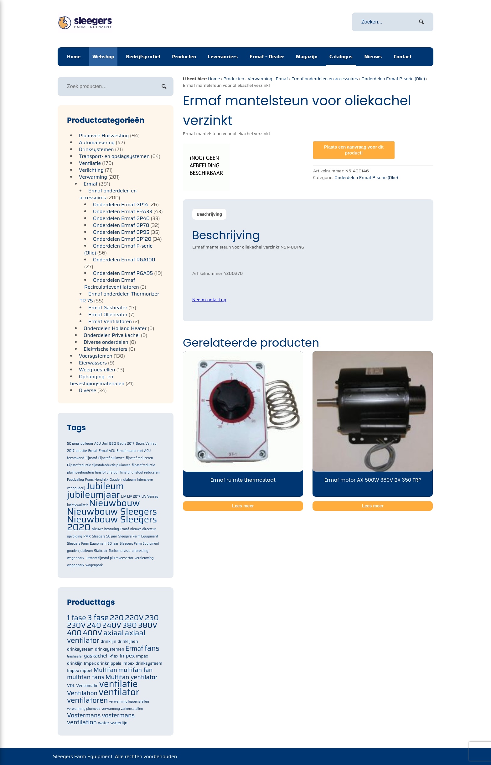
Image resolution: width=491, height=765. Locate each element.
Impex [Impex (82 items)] (127, 656)
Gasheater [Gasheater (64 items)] (75, 656)
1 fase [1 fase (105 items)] (76, 617)
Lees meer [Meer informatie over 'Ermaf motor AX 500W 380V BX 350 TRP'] (373, 505)
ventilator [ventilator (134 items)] (119, 692)
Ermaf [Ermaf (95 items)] (134, 648)
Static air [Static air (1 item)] (100, 550)
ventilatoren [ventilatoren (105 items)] (87, 700)
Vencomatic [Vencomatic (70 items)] (87, 685)
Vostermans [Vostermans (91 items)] (84, 715)
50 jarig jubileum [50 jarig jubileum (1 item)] (80, 443)
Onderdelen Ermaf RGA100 (124, 260)
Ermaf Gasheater (107, 308)
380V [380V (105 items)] (148, 625)
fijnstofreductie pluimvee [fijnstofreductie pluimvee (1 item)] (111, 465)
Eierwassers (93, 363)
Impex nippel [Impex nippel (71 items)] (79, 670)
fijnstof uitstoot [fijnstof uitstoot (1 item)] (106, 472)
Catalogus (341, 56)
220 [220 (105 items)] (117, 617)
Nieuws (373, 56)
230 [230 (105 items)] (152, 617)
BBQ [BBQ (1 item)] (112, 443)
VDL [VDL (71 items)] (71, 685)
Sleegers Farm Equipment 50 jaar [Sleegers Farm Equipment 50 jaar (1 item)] (92, 543)
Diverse (87, 390)
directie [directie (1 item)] (81, 450)
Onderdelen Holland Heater (115, 328)
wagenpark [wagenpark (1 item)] (94, 565)
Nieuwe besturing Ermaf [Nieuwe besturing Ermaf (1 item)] (110, 529)
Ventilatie (90, 163)
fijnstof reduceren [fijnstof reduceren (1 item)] (139, 458)
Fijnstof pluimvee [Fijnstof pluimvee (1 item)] (111, 458)
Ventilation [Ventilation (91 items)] (82, 693)
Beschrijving (209, 214)
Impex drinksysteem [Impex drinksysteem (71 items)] (142, 663)
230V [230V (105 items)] (76, 625)
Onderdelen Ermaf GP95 (121, 232)
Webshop (103, 56)
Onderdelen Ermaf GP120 (122, 239)
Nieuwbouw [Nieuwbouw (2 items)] (114, 503)
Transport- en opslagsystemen (114, 156)
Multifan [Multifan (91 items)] (105, 670)
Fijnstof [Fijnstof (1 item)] (91, 458)
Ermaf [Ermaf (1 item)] (92, 450)
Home (73, 56)
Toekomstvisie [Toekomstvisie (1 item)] (120, 550)
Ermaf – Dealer (267, 56)
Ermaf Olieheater (107, 314)
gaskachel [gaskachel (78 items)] (95, 656)
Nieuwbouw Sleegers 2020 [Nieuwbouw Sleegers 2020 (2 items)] (112, 523)
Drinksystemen (96, 149)
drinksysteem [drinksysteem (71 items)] (80, 649)
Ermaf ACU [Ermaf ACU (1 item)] (107, 450)
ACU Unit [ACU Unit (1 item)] (101, 443)
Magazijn (307, 56)
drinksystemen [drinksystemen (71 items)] (109, 649)
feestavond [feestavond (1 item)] (75, 458)
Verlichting (91, 170)
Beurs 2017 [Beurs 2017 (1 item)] (125, 443)
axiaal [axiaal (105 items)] (113, 632)
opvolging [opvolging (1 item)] (74, 536)
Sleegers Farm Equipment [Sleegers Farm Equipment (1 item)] (138, 536)
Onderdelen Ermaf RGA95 (123, 273)
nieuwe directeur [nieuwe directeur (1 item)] (143, 529)
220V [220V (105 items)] (134, 617)
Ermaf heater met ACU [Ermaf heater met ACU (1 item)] (133, 450)
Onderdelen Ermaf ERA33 (122, 211)
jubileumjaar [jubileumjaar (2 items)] (93, 494)
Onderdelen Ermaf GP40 (121, 218)
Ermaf (282, 78)
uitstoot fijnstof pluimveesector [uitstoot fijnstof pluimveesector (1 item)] (109, 558)
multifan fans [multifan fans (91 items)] (85, 677)
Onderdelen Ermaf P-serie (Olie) (393, 78)
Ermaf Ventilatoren (110, 321)
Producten (184, 56)
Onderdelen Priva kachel (112, 335)
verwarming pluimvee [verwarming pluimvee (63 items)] (83, 708)
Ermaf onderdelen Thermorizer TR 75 (119, 297)
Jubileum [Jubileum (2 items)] (105, 486)
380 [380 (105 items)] (129, 625)
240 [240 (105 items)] (94, 625)
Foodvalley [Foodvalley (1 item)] (75, 479)
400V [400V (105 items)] (92, 632)
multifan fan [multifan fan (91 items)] (135, 670)
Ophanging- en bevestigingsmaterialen (97, 380)
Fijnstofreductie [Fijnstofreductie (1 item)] (79, 465)
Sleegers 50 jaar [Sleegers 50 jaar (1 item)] (104, 536)
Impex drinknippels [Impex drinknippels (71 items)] (102, 663)
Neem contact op (209, 299)
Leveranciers (223, 56)
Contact (402, 56)
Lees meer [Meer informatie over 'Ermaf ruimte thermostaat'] (243, 505)
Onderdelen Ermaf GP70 (121, 225)
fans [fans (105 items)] (152, 648)
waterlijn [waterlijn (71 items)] (119, 723)
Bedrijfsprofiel (143, 56)
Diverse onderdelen (106, 342)
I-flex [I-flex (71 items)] (113, 656)
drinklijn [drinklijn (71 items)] (108, 641)
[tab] (209, 214)
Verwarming (260, 78)
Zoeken (164, 86)
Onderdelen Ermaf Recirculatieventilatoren (111, 283)
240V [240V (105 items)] (111, 625)
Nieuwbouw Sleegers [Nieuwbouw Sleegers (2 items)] (112, 511)
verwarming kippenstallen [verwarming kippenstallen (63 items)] (129, 701)
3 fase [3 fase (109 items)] (98, 618)
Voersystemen (95, 356)
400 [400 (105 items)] (74, 632)
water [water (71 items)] (103, 723)
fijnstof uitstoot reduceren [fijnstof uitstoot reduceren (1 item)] (139, 472)
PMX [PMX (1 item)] (87, 536)
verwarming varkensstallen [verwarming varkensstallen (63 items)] (122, 708)
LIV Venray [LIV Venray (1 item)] (150, 496)
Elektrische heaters (105, 349)
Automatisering (97, 142)
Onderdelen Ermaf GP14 (120, 204)
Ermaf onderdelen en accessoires (324, 78)
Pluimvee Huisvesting (104, 135)
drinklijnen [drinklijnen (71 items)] (127, 641)
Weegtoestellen (97, 370)
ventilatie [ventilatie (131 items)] (118, 684)
